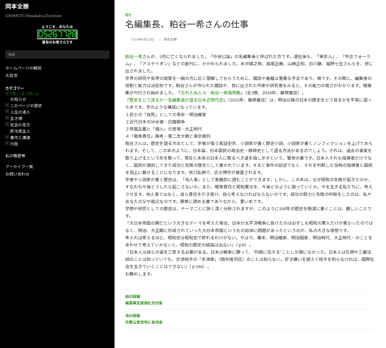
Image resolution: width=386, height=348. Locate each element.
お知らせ (18, 99)
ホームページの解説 (23, 68)
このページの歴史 (26, 105)
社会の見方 (20, 124)
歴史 (128, 15)
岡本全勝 (17, 6)
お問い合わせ (17, 174)
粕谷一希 (133, 56)
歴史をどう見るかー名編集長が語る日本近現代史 (176, 99)
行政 (14, 143)
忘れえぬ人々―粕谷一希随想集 (211, 92)
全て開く (12, 94)
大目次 (11, 75)
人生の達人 (20, 112)
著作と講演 (20, 137)
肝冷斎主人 (20, 131)
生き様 (16, 118)
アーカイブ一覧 (19, 166)
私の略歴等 (15, 155)
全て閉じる (30, 94)
